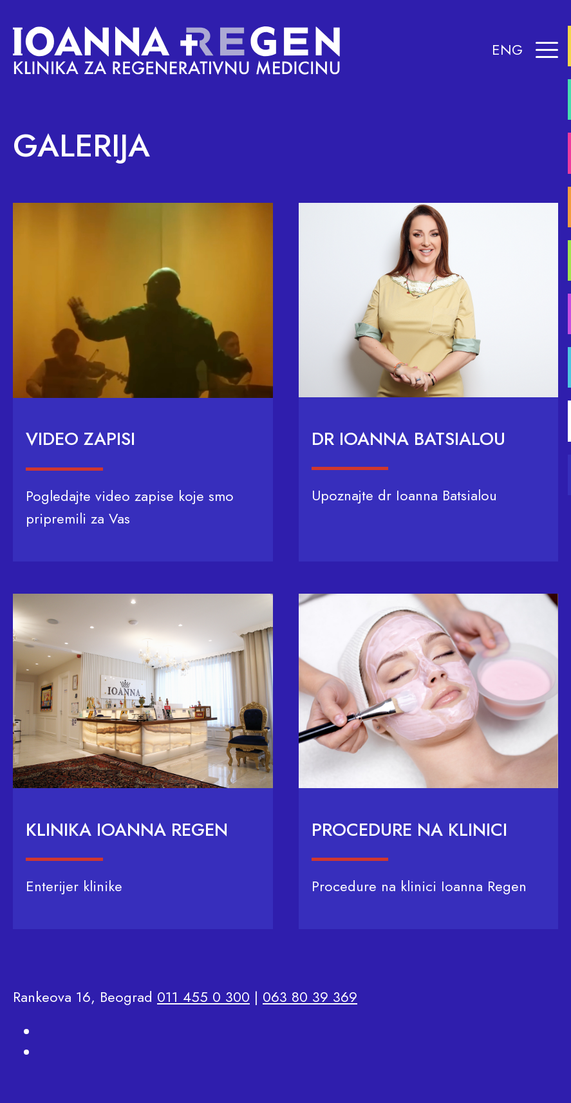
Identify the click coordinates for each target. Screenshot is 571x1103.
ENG (507, 49)
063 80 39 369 (310, 996)
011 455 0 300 (203, 996)
